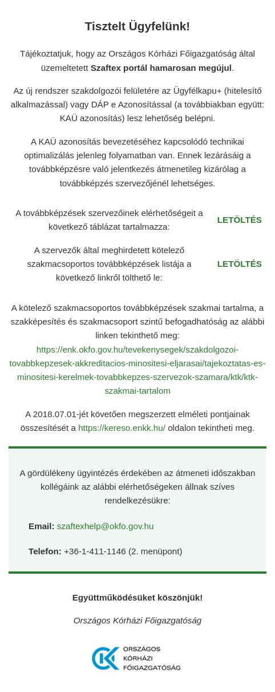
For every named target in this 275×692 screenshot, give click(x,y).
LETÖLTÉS (239, 220)
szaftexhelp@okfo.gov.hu (105, 526)
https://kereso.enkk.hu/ (123, 428)
